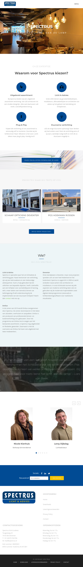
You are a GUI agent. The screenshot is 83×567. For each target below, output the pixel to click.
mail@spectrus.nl (11, 541)
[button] (36, 452)
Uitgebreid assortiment (21, 95)
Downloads (47, 504)
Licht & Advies (61, 95)
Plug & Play (21, 125)
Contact (45, 519)
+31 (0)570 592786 (10, 538)
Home (45, 499)
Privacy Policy (47, 514)
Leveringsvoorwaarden (51, 509)
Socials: (36, 473)
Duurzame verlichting (61, 125)
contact (8, 298)
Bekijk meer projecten (41, 231)
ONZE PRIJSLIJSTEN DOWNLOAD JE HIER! (41, 160)
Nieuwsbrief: (33, 478)
